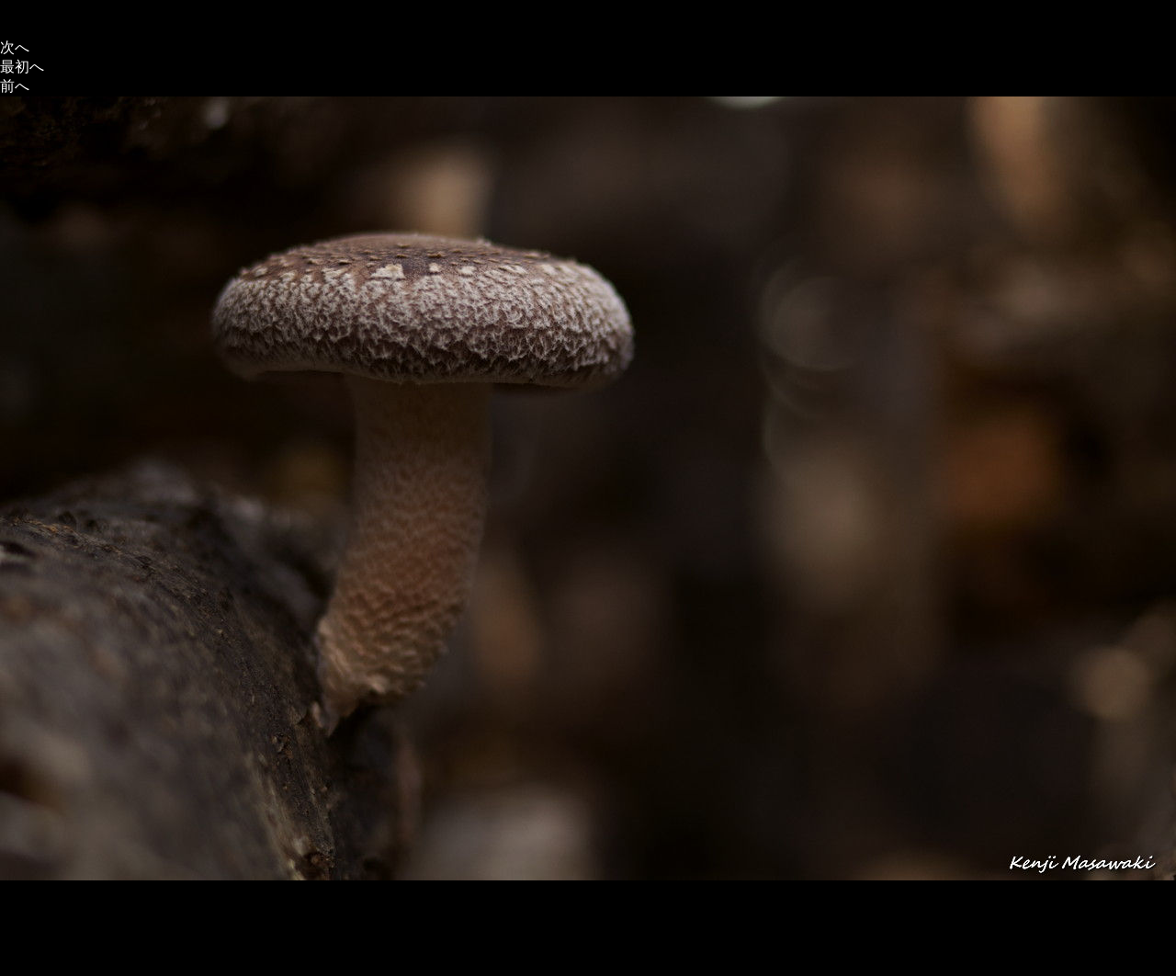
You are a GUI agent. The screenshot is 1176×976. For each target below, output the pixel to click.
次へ (14, 47)
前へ (14, 86)
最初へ (22, 66)
